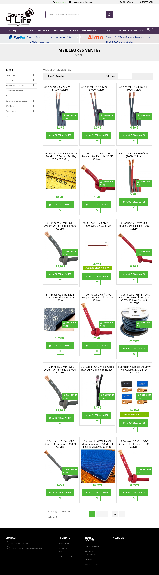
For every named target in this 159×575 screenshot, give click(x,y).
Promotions (64, 543)
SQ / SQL (9, 80)
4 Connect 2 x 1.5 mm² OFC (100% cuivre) (97, 88)
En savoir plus (43, 42)
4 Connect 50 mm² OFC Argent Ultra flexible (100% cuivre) (60, 225)
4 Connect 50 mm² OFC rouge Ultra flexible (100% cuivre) (97, 297)
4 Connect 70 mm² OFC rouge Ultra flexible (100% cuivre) (97, 156)
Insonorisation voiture (15, 86)
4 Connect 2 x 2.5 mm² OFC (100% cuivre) (60, 88)
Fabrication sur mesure (15, 91)
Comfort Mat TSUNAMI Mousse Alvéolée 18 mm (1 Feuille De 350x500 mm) (97, 444)
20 (115, 514)
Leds (7, 116)
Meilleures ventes (66, 557)
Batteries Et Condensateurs (17, 101)
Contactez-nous (146, 2)
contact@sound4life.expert (83, 2)
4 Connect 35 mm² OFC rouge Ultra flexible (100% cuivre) (134, 444)
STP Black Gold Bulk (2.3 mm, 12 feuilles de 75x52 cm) (60, 297)
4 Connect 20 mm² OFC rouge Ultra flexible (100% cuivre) (134, 225)
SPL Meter (10, 106)
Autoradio (10, 96)
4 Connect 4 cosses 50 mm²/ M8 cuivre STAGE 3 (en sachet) (134, 369)
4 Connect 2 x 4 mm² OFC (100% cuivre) (134, 88)
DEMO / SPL (11, 75)
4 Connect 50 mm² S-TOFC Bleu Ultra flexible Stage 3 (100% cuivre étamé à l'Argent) (134, 299)
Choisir (129, 76)
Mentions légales (92, 546)
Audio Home (11, 111)
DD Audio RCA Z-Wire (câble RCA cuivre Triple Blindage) (97, 368)
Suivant (122, 514)
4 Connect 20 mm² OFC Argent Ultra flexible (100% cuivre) (60, 444)
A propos (88, 559)
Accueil (12, 70)
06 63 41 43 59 (61, 2)
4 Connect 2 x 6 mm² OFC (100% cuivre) (134, 155)
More (80, 37)
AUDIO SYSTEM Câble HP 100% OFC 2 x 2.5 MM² (97, 224)
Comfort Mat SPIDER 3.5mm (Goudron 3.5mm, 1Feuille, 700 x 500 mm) (60, 156)
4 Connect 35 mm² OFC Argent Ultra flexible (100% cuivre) (60, 369)
